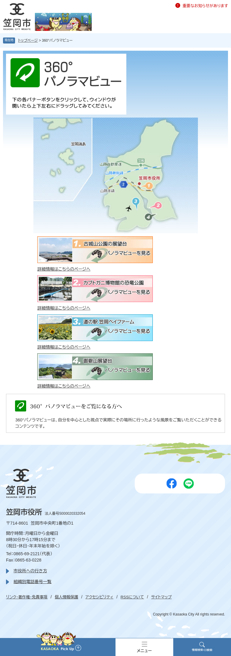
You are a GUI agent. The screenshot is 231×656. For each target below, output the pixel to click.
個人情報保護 (66, 597)
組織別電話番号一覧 (32, 581)
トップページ (28, 40)
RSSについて (132, 597)
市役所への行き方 (30, 570)
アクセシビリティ (99, 597)
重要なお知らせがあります (205, 6)
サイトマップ (161, 597)
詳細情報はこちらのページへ (64, 269)
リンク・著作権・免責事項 (27, 597)
